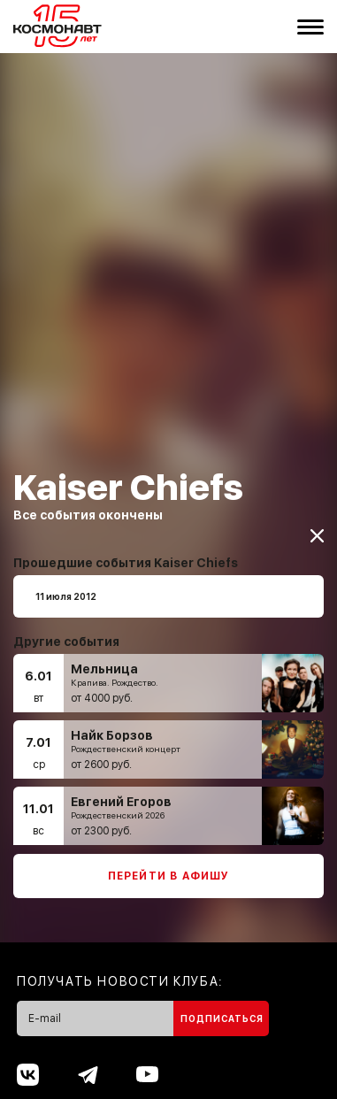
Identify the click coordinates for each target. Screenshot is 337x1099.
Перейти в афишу (169, 868)
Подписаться (222, 1010)
